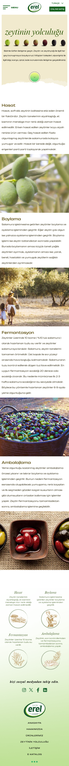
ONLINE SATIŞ (57, 9)
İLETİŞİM (34, 748)
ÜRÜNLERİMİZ (34, 735)
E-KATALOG (34, 754)
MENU (6, 7)
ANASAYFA (34, 723)
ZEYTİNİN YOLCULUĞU (34, 742)
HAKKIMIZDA (34, 729)
